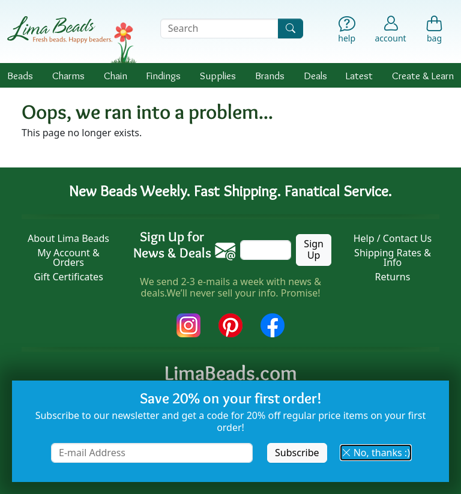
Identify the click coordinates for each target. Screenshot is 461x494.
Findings (163, 75)
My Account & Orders (68, 257)
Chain (115, 75)
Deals (315, 75)
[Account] (390, 28)
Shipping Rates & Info (392, 257)
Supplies (218, 75)
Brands (270, 75)
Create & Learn (423, 75)
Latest (359, 75)
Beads (20, 75)
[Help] (347, 31)
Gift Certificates (68, 276)
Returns (393, 276)
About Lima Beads (68, 238)
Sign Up (314, 249)
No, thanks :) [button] (376, 452)
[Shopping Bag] (434, 31)
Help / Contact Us (393, 238)
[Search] (290, 28)
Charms (68, 75)
